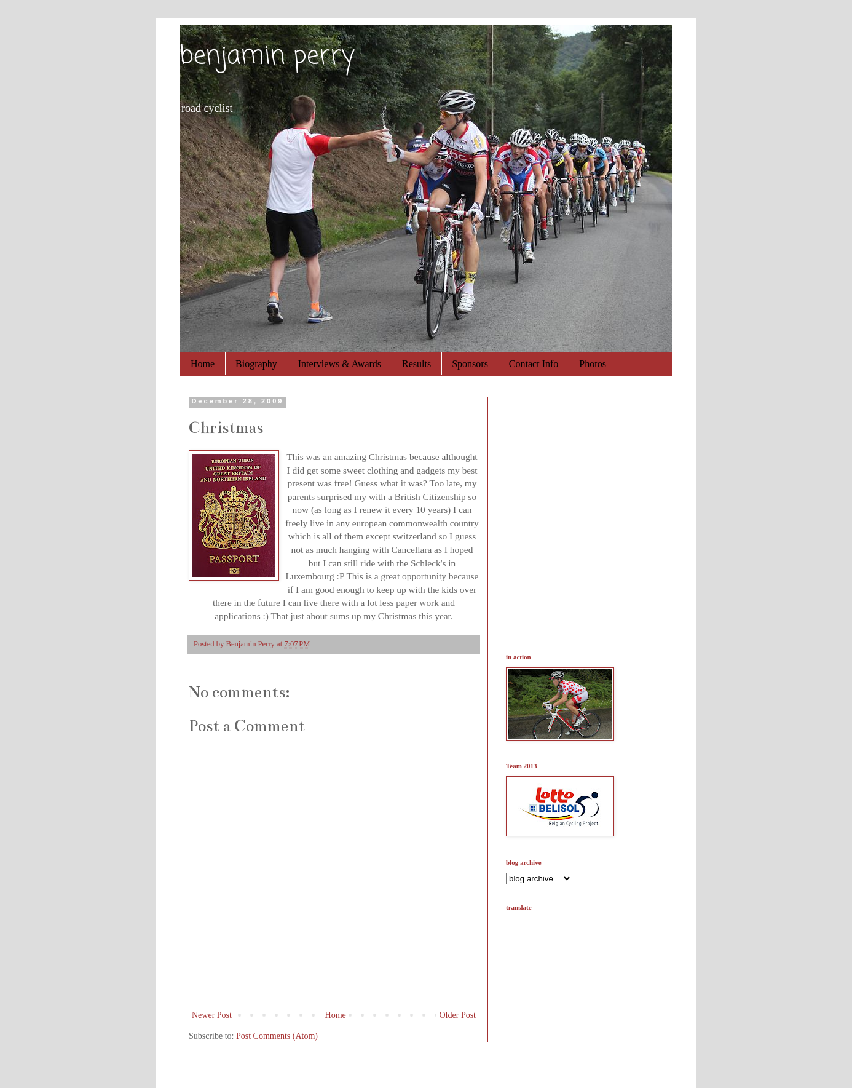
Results (416, 364)
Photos (592, 364)
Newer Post (212, 1015)
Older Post (458, 1015)
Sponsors (470, 364)
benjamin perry (267, 56)
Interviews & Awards (339, 364)
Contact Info (533, 364)
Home (203, 364)
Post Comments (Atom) (277, 1036)
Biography (256, 364)
